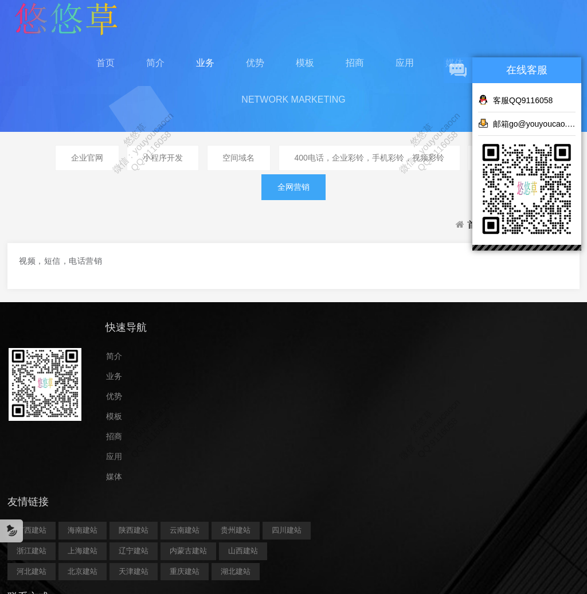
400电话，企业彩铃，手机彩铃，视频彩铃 (373, 169)
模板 (305, 68)
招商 (355, 68)
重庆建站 (330, 460)
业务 (205, 68)
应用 (405, 68)
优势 (255, 68)
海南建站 (279, 378)
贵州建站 (279, 399)
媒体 (115, 499)
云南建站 (228, 399)
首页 (105, 68)
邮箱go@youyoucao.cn (527, 123)
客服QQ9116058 (515, 100)
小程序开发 (159, 169)
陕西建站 (330, 378)
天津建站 (279, 460)
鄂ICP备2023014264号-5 (293, 531)
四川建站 (330, 399)
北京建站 (228, 460)
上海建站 (279, 420)
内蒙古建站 (232, 440)
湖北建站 (228, 481)
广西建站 (228, 378)
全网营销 (293, 200)
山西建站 (287, 440)
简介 (155, 68)
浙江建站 (228, 420)
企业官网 (80, 169)
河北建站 (338, 440)
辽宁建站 (330, 420)
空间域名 (238, 169)
